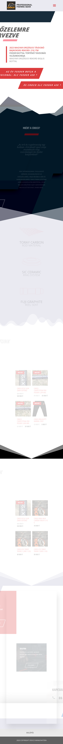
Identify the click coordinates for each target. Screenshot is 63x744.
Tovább (31, 664)
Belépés (30, 732)
